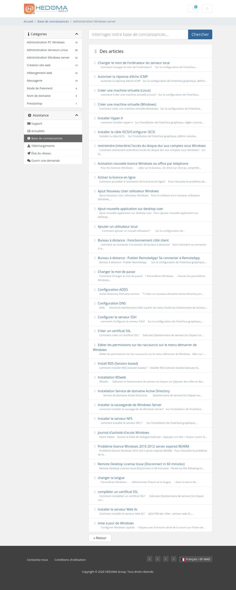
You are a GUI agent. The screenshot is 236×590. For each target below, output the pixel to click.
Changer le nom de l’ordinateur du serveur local (150, 65)
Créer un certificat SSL (150, 333)
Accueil (28, 21)
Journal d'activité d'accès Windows (150, 434)
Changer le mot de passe (150, 275)
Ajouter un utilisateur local (150, 228)
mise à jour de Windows (150, 525)
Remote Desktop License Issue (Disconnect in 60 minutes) (150, 466)
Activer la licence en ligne (150, 179)
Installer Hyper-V (150, 120)
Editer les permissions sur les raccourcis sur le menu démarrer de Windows (150, 349)
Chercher (200, 34)
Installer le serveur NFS (150, 420)
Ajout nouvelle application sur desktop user (150, 212)
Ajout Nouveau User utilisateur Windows (150, 195)
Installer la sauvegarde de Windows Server (150, 407)
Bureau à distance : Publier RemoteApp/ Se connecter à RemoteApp (150, 260)
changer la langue (150, 480)
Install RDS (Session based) (150, 365)
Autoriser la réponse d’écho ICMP (150, 78)
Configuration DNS (150, 305)
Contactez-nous (37, 560)
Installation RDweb (150, 379)
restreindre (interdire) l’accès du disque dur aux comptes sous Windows (150, 149)
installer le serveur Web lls (150, 511)
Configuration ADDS (150, 291)
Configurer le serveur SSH (150, 319)
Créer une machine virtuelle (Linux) (150, 92)
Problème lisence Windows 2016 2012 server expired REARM (150, 450)
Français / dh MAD (195, 559)
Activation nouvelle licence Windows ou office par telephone (150, 165)
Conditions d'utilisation (70, 560)
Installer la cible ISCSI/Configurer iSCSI (150, 134)
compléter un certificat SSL (150, 496)
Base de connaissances (53, 21)
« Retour (100, 538)
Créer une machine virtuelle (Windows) (150, 106)
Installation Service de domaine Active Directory (150, 393)
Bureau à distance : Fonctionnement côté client (150, 244)
